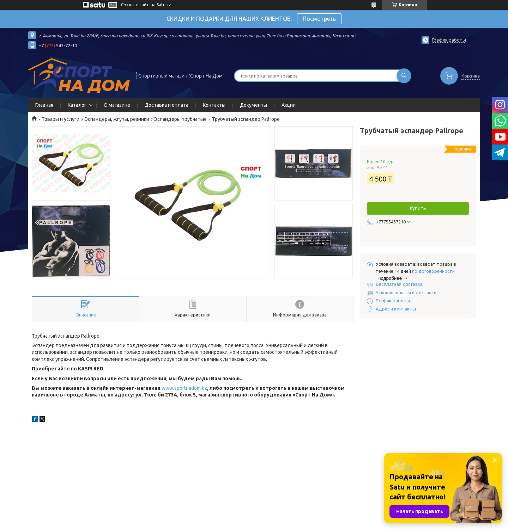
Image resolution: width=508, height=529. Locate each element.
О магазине (117, 105)
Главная (44, 105)
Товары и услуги (60, 119)
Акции (289, 105)
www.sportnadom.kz (184, 388)
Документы (253, 105)
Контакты (214, 105)
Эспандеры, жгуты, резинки (117, 119)
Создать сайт (135, 4)
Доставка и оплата (166, 105)
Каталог (77, 105)
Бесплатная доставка (399, 284)
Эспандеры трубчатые (180, 119)
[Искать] (404, 75)
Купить (418, 208)
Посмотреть (319, 19)
